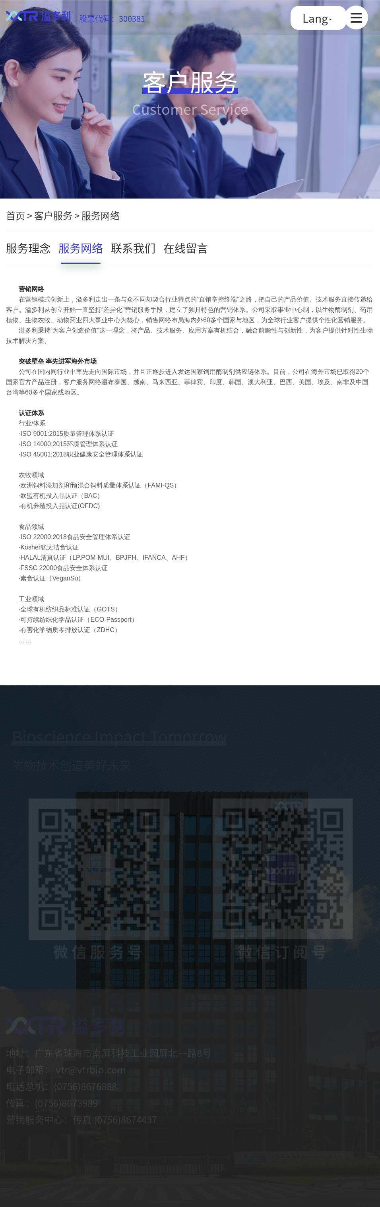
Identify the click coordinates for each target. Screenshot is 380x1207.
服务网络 (100, 215)
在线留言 (185, 248)
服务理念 (28, 248)
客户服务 (53, 215)
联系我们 (133, 248)
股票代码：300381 (112, 18)
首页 (15, 215)
